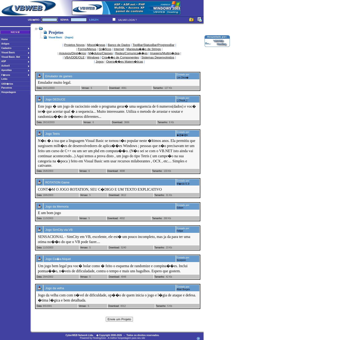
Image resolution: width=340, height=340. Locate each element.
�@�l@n (182, 135)
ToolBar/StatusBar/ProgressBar (153, 45)
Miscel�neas (96, 45)
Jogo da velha (54, 288)
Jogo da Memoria (57, 206)
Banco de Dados (119, 45)
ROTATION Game (57, 182)
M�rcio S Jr (183, 184)
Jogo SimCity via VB (59, 229)
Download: (114, 88)
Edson (180, 207)
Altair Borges (183, 289)
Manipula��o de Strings (143, 49)
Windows (93, 57)
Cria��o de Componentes (120, 57)
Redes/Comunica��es (131, 53)
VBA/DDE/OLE (74, 57)
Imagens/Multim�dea (164, 53)
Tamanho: (158, 88)
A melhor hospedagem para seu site (126, 338)
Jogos (100, 61)
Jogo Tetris (52, 133)
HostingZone (99, 338)
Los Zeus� (182, 77)
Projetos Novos (74, 45)
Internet (119, 49)
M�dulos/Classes (100, 53)
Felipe (180, 231)
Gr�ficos (105, 49)
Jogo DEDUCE (55, 99)
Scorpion (181, 260)
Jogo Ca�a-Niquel (58, 259)
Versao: (85, 88)
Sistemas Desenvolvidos (157, 57)
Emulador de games (58, 76)
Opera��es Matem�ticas (124, 61)
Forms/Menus (87, 49)
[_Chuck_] (182, 100)
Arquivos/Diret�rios (72, 53)
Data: (39, 88)
